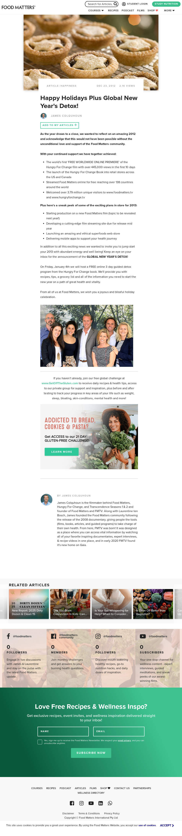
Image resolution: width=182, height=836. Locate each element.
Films (141, 10)
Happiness (69, 85)
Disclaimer (68, 813)
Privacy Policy (112, 813)
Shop (153, 10)
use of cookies (147, 825)
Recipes (113, 10)
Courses (94, 10)
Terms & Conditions (89, 813)
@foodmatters (22, 636)
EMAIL (100, 731)
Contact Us (122, 788)
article (53, 85)
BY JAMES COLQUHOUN (74, 495)
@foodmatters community (68, 636)
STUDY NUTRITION (166, 3)
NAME (45, 731)
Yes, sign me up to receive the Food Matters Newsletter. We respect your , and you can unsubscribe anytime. (94, 742)
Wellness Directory (91, 792)
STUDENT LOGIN (134, 4)
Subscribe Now (91, 753)
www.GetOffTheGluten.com (60, 383)
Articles (80, 788)
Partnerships (142, 788)
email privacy (124, 740)
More (168, 10)
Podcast (128, 10)
